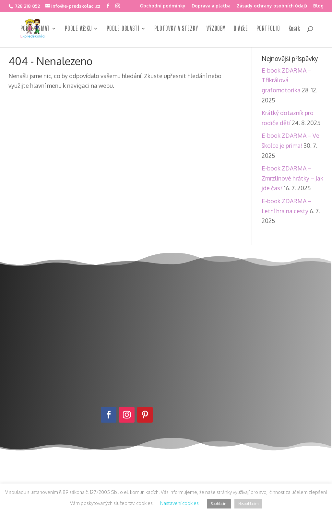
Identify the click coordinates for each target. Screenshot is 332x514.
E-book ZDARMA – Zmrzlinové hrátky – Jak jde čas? (292, 178)
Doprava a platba (211, 6)
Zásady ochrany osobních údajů (272, 6)
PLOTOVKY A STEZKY (176, 29)
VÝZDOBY (216, 29)
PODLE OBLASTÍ (123, 29)
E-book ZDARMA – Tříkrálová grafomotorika (286, 80)
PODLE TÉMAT (35, 29)
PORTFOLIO (268, 29)
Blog (318, 6)
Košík (294, 29)
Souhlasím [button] (219, 503)
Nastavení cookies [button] (179, 503)
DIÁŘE (241, 29)
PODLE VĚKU (78, 29)
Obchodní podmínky (162, 6)
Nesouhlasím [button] (248, 503)
